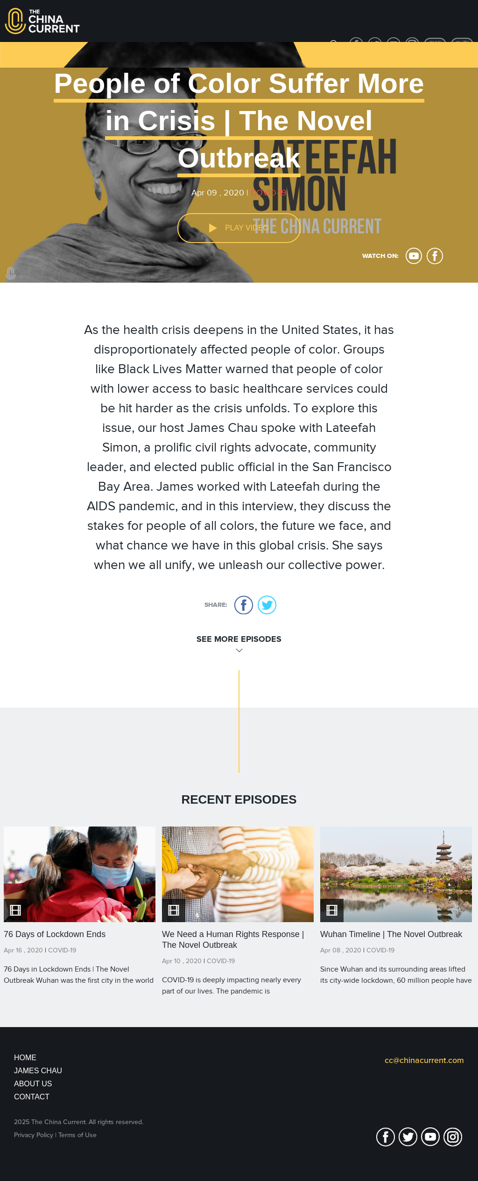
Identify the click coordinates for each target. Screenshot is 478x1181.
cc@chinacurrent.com (424, 1060)
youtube (414, 256)
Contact (31, 1097)
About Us (33, 1084)
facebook (435, 256)
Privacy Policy (33, 1135)
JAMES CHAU (38, 1071)
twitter (267, 605)
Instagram (452, 1136)
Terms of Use (77, 1135)
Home (25, 1058)
